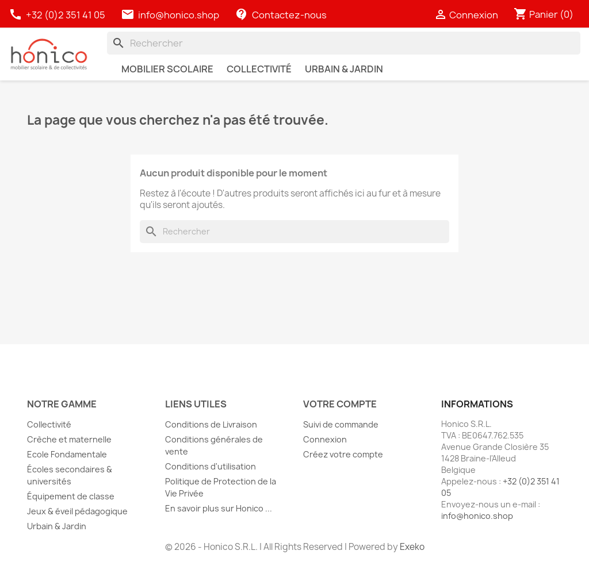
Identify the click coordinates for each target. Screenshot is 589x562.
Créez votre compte (343, 454)
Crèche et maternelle (69, 439)
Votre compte (340, 404)
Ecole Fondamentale (67, 454)
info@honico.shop (178, 15)
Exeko (412, 547)
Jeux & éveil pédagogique (77, 511)
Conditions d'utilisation (210, 466)
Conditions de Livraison (211, 424)
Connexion (325, 439)
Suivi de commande (340, 424)
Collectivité (49, 424)
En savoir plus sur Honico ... (218, 508)
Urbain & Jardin (56, 526)
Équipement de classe (70, 496)
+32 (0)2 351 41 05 (58, 15)
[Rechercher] (343, 43)
